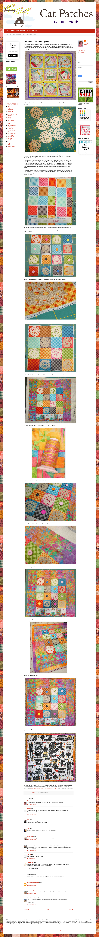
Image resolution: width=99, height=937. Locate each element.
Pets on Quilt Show (11, 133)
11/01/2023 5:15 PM (31, 870)
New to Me (9, 131)
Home (6, 34)
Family (8, 123)
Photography (10, 135)
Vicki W (29, 854)
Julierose (29, 844)
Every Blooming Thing (12, 120)
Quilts (8, 141)
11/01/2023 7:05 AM (31, 839)
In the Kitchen (10, 128)
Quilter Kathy (30, 836)
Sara (28, 819)
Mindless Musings (11, 130)
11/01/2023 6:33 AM (31, 814)
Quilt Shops (9, 138)
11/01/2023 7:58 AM (31, 850)
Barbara (29, 800)
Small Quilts (44, 793)
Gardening (9, 126)
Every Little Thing (11, 122)
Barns (8, 106)
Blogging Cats (10, 109)
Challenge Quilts (30, 793)
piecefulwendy (30, 890)
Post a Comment (29, 906)
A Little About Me (82, 50)
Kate (28, 828)
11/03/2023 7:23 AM (31, 885)
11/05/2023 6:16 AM (31, 904)
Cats (8, 112)
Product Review (10, 136)
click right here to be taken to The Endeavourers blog (43, 788)
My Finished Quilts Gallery (29, 34)
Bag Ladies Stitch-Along (12, 104)
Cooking (9, 117)
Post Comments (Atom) (34, 912)
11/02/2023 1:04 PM (31, 878)
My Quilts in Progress (15, 34)
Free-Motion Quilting (38, 793)
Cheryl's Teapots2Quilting (33, 882)
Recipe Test (9, 143)
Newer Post (26, 909)
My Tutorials (81, 52)
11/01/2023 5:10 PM (31, 858)
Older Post (70, 909)
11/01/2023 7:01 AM (31, 824)
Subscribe (12, 55)
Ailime (52, 930)
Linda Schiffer (30, 862)
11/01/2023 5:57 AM (31, 804)
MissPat (29, 808)
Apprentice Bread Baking (12, 103)
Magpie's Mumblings (32, 897)
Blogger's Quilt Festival (12, 108)
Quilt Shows (10, 139)
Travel (8, 144)
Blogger (60, 930)
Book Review (10, 111)
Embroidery (9, 118)
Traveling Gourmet (11, 146)
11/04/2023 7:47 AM (31, 893)
